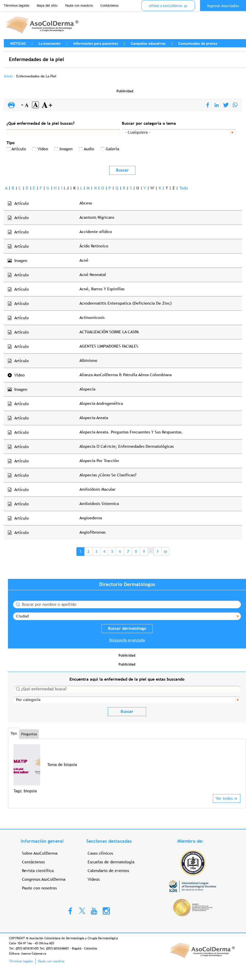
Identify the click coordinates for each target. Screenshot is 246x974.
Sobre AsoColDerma (39, 853)
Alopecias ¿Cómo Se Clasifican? (107, 475)
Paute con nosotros (79, 5)
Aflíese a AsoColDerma (165, 6)
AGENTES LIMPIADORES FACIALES (108, 346)
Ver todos (224, 798)
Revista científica (38, 870)
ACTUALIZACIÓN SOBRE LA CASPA (109, 331)
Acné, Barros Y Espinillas (101, 289)
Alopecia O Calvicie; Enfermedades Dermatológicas (126, 446)
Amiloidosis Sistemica (99, 503)
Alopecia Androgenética (101, 403)
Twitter (82, 910)
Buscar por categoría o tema (149, 123)
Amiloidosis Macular (97, 489)
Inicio (8, 76)
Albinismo (88, 360)
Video (43, 148)
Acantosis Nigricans (96, 217)
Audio (89, 148)
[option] (127, 769)
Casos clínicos (100, 853)
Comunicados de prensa (197, 43)
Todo (183, 188)
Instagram (106, 910)
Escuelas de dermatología (111, 862)
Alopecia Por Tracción (99, 460)
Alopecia (87, 389)
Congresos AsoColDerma (43, 879)
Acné (83, 260)
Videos (94, 879)
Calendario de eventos (108, 870)
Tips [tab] (13, 733)
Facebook (70, 910)
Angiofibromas (92, 532)
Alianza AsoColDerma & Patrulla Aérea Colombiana (125, 374)
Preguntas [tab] (29, 734)
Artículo (18, 148)
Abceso (85, 203)
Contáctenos (109, 5)
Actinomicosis (91, 317)
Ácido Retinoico (93, 246)
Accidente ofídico (95, 231)
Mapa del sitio (47, 5)
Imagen (66, 148)
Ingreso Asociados (223, 5)
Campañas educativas (148, 43)
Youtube (94, 910)
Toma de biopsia (62, 764)
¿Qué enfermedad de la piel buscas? (40, 123)
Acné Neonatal (92, 274)
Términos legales (16, 5)
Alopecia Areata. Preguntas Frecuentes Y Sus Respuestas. (131, 432)
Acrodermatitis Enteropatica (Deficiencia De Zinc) (125, 303)
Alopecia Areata (93, 417)
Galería (112, 148)
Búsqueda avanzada (127, 640)
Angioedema (90, 517)
